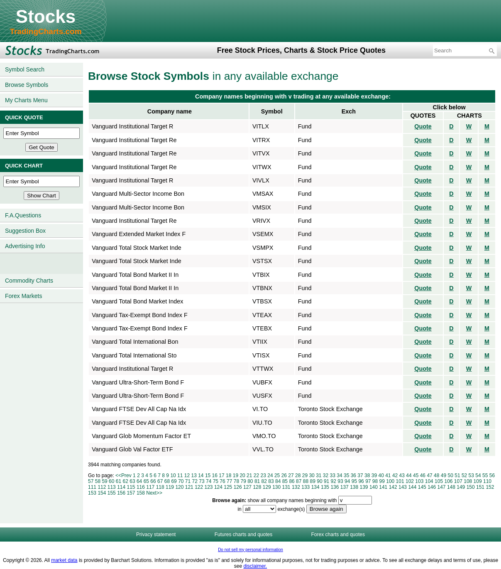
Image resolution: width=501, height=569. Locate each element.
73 (201, 481)
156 (121, 493)
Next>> (154, 493)
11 (180, 475)
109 (478, 481)
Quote (423, 126)
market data (64, 560)
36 (353, 475)
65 (146, 481)
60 (111, 481)
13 (193, 475)
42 (395, 475)
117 (150, 487)
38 (367, 475)
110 (487, 481)
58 (97, 481)
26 (284, 475)
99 (382, 481)
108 (468, 481)
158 (141, 493)
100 (390, 481)
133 (305, 487)
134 (315, 487)
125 (228, 487)
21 (249, 475)
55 (485, 475)
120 (179, 487)
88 (305, 481)
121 (189, 487)
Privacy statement (156, 534)
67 (160, 481)
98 (375, 481)
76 (222, 481)
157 (131, 493)
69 (173, 481)
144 (412, 487)
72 (195, 481)
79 (243, 481)
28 (298, 475)
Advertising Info (25, 246)
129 (267, 487)
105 (439, 481)
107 (458, 481)
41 (388, 475)
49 (443, 475)
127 (247, 487)
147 (441, 487)
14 (200, 475)
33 (332, 475)
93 (340, 481)
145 (422, 487)
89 (312, 481)
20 (242, 475)
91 (326, 481)
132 (296, 487)
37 (360, 475)
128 (257, 487)
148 (451, 487)
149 (461, 487)
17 (221, 475)
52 (464, 475)
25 (277, 475)
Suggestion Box (25, 230)
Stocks (46, 16)
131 (286, 487)
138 (354, 487)
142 (393, 487)
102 (410, 481)
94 (347, 481)
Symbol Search (24, 69)
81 (257, 481)
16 (215, 475)
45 (415, 475)
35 (346, 475)
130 (276, 487)
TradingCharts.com (45, 31)
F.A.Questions (23, 215)
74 (208, 481)
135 (325, 487)
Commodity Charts (29, 280)
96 (361, 481)
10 (173, 475)
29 (305, 475)
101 (400, 481)
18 (228, 475)
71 (188, 481)
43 (402, 475)
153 (92, 493)
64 (139, 481)
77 (229, 481)
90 (319, 481)
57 (90, 481)
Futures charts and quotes (243, 534)
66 (153, 481)
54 (478, 475)
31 (318, 475)
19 (235, 475)
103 (419, 481)
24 (270, 475)
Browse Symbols (26, 84)
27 (290, 475)
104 (429, 481)
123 (209, 487)
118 (160, 487)
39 (374, 475)
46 (422, 475)
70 (180, 481)
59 (104, 481)
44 (408, 475)
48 (436, 475)
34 (339, 475)
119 (170, 487)
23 (263, 475)
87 (298, 481)
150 (471, 487)
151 (480, 487)
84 (278, 481)
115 (131, 487)
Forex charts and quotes (338, 534)
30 (311, 475)
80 (250, 481)
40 (381, 475)
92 (333, 481)
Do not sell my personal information (250, 549)
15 (207, 475)
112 (102, 487)
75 (215, 481)
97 (368, 481)
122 (199, 487)
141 (383, 487)
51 (457, 475)
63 (132, 481)
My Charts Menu (26, 100)
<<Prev (123, 475)
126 (238, 487)
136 (334, 487)
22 (256, 475)
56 (492, 475)
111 (92, 487)
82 (264, 481)
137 (344, 487)
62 (125, 481)
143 (402, 487)
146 (432, 487)
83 (271, 481)
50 (450, 475)
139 (364, 487)
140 (373, 487)
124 (218, 487)
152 (490, 487)
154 (102, 493)
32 (325, 475)
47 (429, 475)
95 (354, 481)
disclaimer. (255, 566)
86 (291, 481)
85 (285, 481)
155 (112, 493)
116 (141, 487)
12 (187, 475)
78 (236, 481)
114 (121, 487)
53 (471, 475)
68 (167, 481)
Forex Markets (23, 296)
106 (448, 481)
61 (118, 481)
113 (112, 487)
